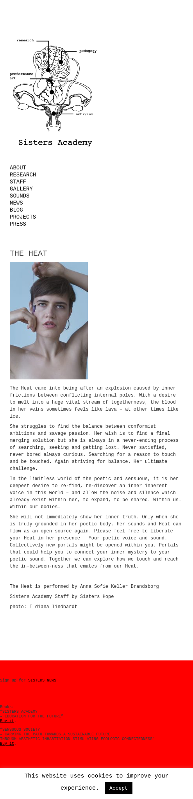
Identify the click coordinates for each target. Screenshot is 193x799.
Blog (16, 210)
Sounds (19, 196)
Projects (23, 217)
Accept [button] (118, 788)
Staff (18, 182)
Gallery (21, 189)
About (18, 168)
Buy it (7, 721)
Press (18, 224)
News (16, 203)
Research (23, 175)
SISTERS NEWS (42, 680)
